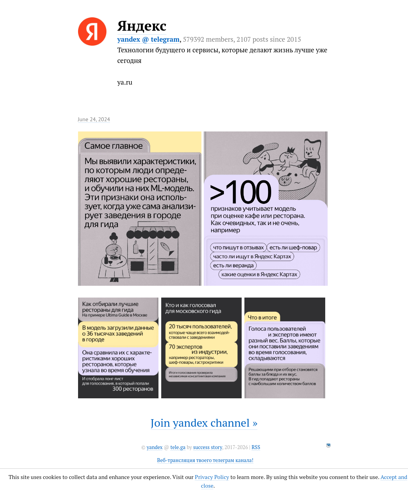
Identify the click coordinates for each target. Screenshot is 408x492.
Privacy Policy (212, 477)
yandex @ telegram (148, 39)
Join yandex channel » (204, 422)
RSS (256, 447)
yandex (154, 447)
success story (207, 447)
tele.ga (177, 447)
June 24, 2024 (94, 119)
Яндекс (142, 26)
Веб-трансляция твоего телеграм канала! (205, 460)
